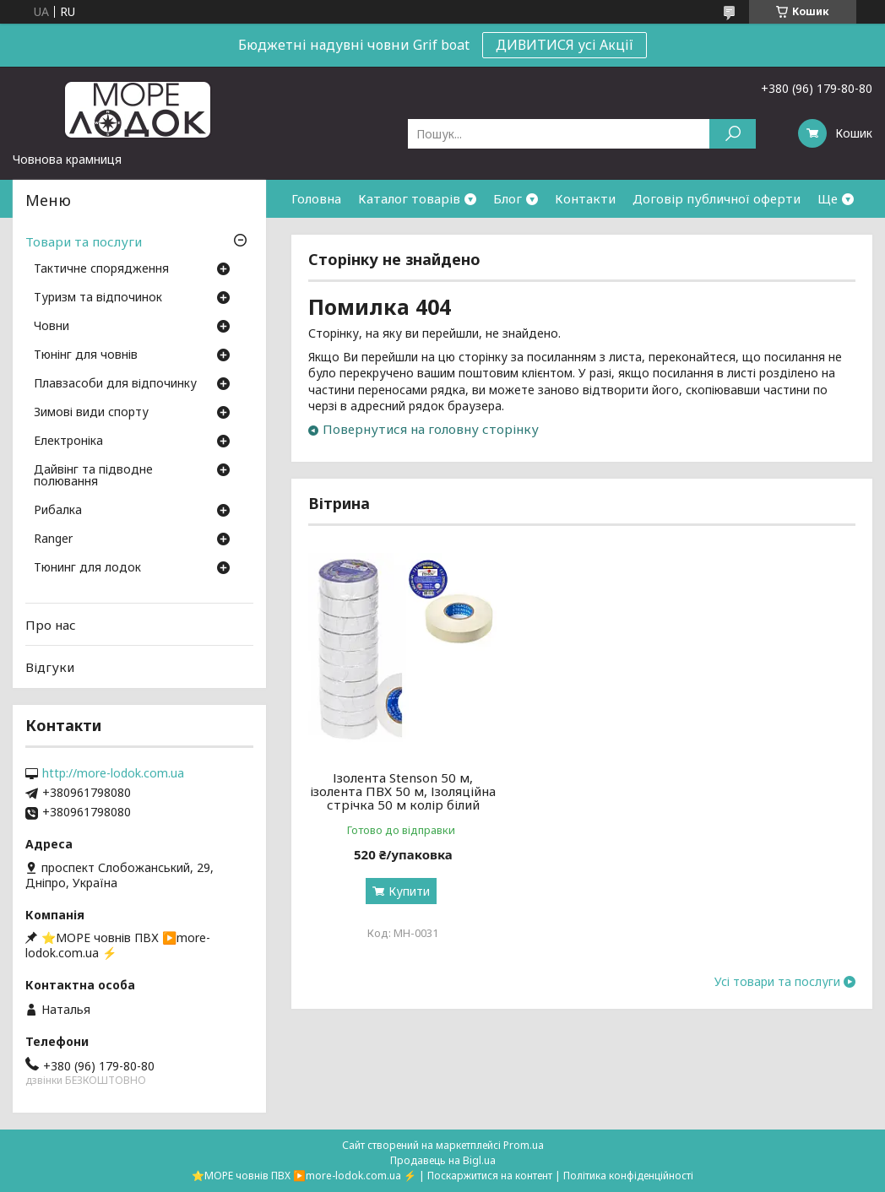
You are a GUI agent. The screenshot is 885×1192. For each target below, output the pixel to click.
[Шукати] (732, 134)
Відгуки (49, 666)
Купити (401, 905)
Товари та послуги (83, 241)
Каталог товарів (409, 198)
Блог (507, 198)
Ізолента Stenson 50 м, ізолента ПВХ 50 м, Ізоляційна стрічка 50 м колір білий (396, 798)
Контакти (585, 198)
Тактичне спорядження (101, 269)
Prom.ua (523, 1145)
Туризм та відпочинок (98, 298)
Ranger (53, 539)
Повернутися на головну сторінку (431, 428)
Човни (51, 326)
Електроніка (68, 441)
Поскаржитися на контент (489, 1175)
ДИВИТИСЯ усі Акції (564, 44)
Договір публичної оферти (717, 198)
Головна (316, 198)
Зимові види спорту (91, 413)
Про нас (50, 624)
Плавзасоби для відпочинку (115, 384)
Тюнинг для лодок (87, 568)
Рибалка (58, 510)
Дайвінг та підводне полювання (93, 476)
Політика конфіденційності (628, 1175)
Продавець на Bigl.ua (443, 1160)
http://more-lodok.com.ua (113, 773)
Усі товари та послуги (777, 995)
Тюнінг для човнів (86, 355)
